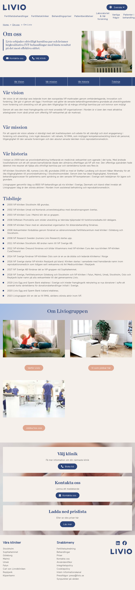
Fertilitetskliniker (40, 16)
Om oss (16, 24)
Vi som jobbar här (101, 367)
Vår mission (51, 81)
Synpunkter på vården (68, 578)
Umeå (6, 562)
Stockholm (8, 548)
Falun (5, 565)
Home (6, 24)
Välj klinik (39, 58)
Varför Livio (34, 367)
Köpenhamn (9, 575)
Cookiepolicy (63, 568)
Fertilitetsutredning (66, 548)
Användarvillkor (64, 562)
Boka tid (67, 466)
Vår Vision (19, 81)
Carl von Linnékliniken (14, 568)
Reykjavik (7, 572)
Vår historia (83, 81)
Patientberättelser (83, 16)
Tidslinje (116, 81)
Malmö (6, 558)
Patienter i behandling (129, 16)
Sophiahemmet (10, 552)
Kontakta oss (14, 58)
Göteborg (7, 555)
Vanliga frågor (116, 16)
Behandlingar (63, 552)
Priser (59, 555)
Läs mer (67, 524)
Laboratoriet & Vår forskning (102, 16)
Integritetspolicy (65, 565)
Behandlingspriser (61, 16)
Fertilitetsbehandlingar (16, 16)
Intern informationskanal (69, 572)
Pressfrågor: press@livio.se (70, 575)
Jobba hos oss (34, 427)
